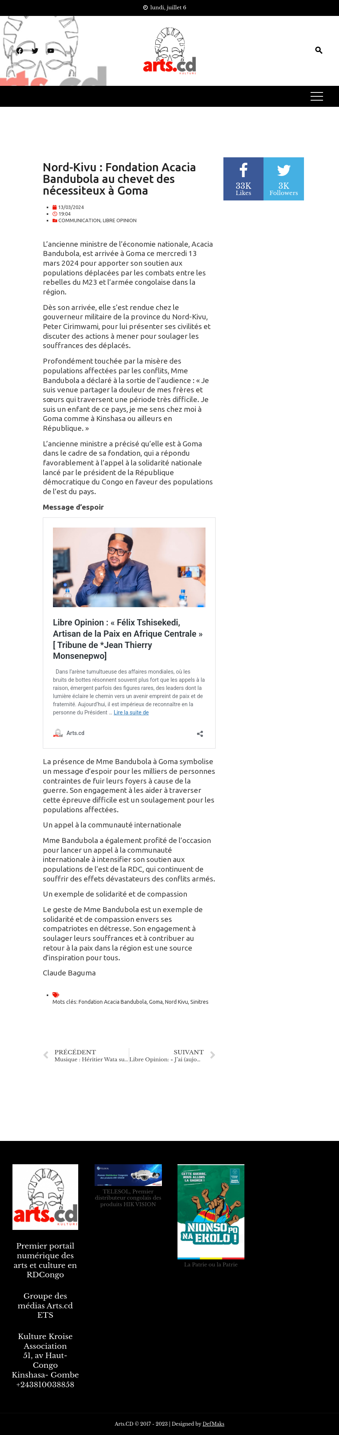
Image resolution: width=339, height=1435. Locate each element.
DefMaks (213, 1424)
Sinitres (199, 1002)
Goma (156, 1002)
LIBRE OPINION (120, 220)
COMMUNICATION (79, 220)
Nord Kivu (176, 1002)
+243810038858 (45, 1384)
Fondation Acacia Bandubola (113, 1002)
